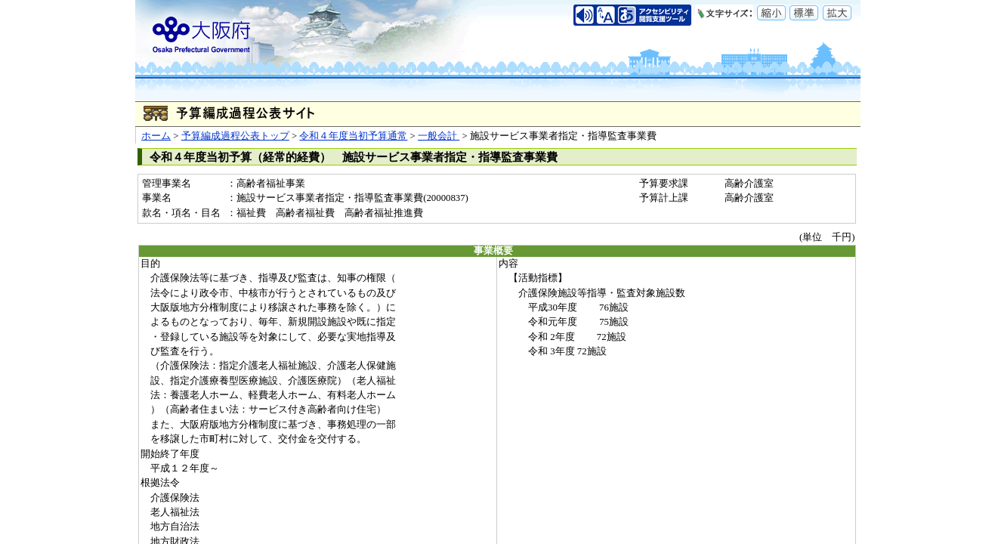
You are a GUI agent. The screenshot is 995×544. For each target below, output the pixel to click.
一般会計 (438, 136)
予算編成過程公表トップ (235, 136)
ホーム (156, 136)
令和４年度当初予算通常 (353, 136)
